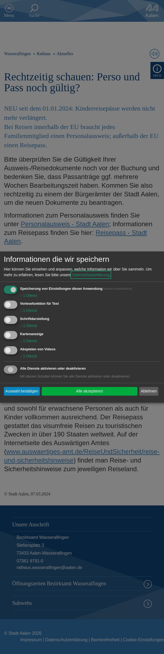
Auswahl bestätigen (21, 391)
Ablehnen (149, 391)
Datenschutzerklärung (90, 274)
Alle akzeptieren (89, 391)
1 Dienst (28, 295)
